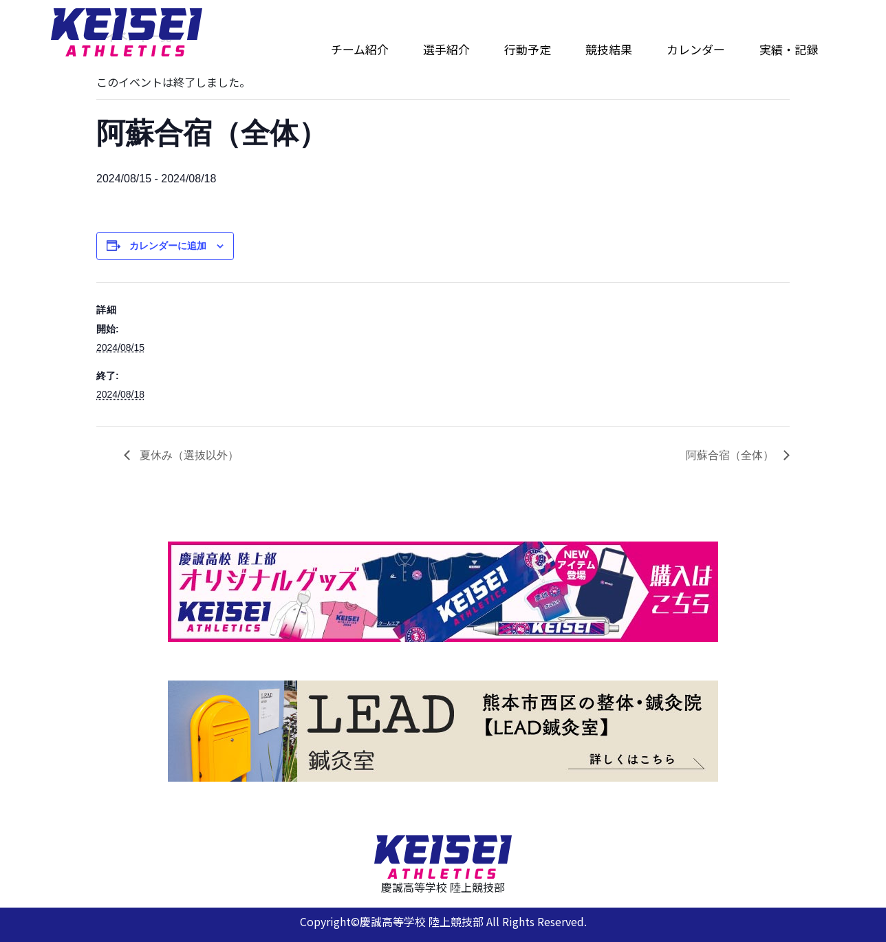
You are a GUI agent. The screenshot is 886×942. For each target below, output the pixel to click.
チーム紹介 (360, 49)
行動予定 (527, 49)
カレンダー (696, 49)
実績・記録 (788, 49)
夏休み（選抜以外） (188, 455)
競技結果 (608, 49)
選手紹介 (446, 49)
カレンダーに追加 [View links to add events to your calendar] (167, 245)
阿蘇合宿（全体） (731, 455)
